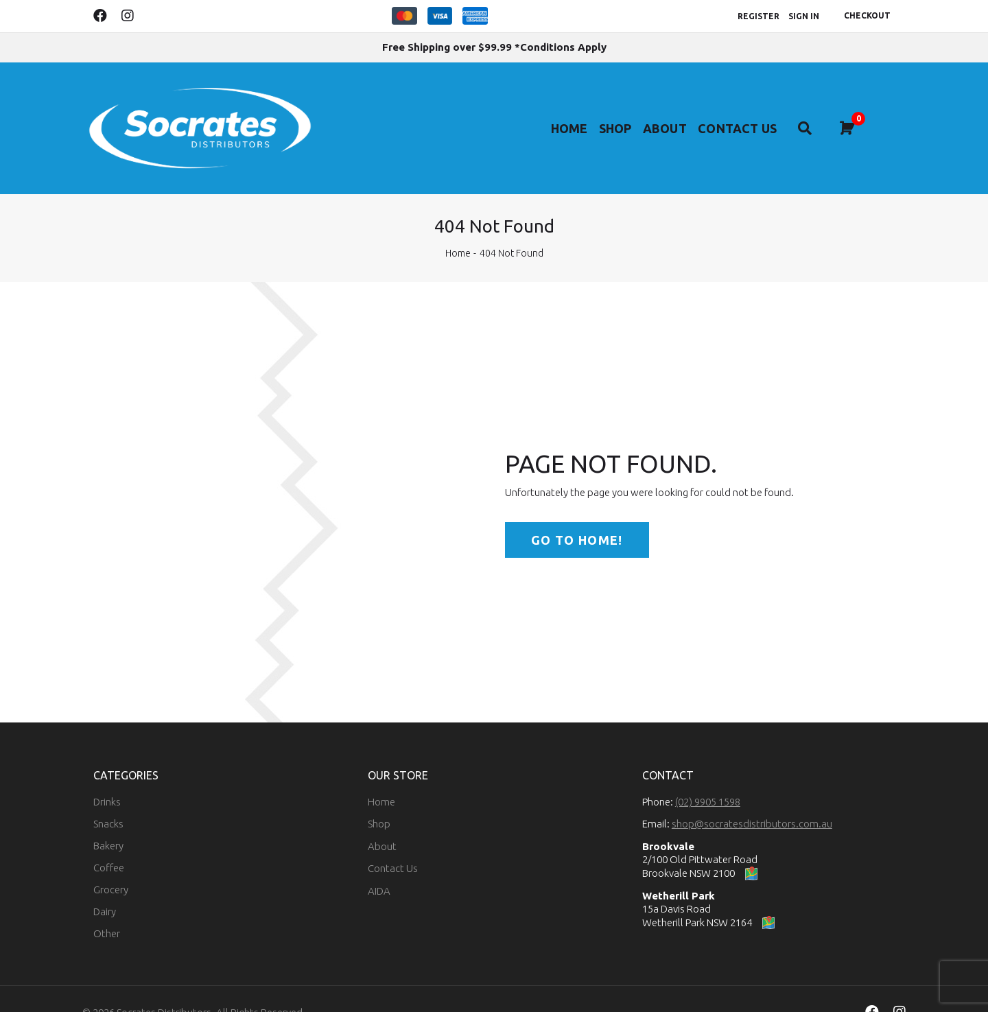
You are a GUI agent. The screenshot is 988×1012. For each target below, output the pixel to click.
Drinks (107, 774)
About (683, 113)
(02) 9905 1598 (707, 774)
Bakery (108, 818)
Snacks (108, 796)
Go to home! (577, 512)
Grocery (110, 862)
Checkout (867, 15)
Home (576, 113)
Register (758, 16)
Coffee (108, 840)
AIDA (379, 863)
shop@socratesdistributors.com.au (752, 796)
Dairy (104, 884)
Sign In (803, 16)
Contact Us (762, 113)
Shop (627, 113)
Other (106, 906)
